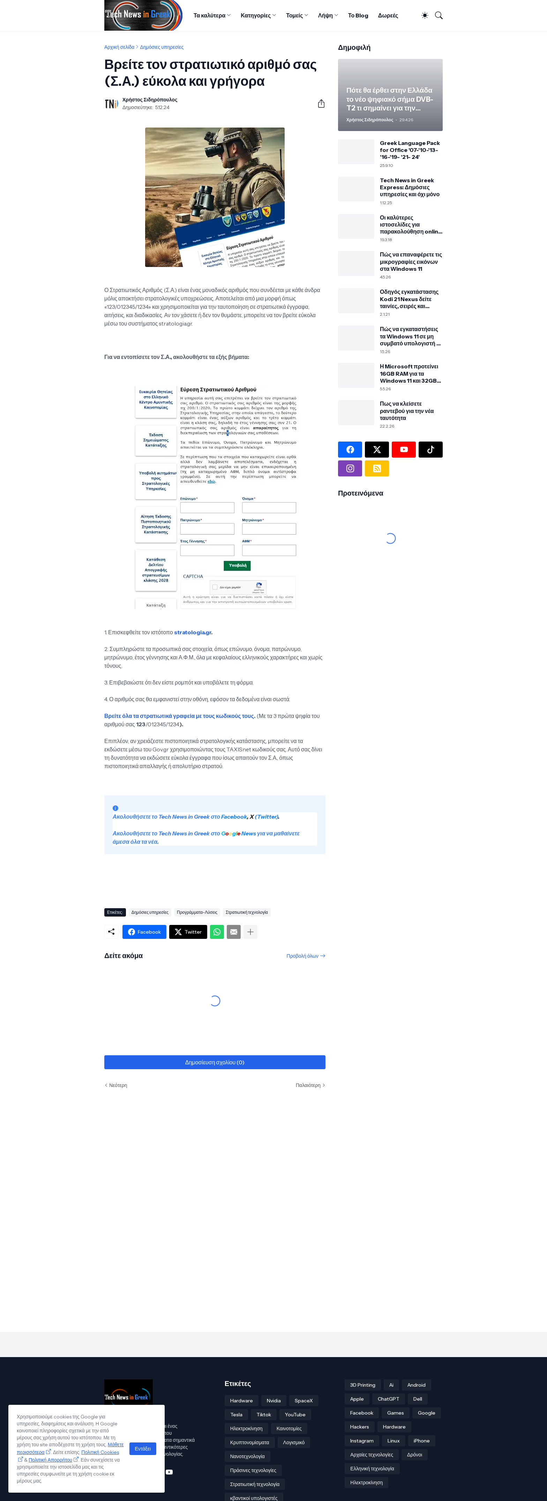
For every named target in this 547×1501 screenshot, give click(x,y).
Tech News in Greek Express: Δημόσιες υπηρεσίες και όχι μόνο (410, 187)
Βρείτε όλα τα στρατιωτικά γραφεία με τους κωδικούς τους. (179, 715)
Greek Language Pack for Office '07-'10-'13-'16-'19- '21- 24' (410, 150)
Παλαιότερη (308, 1085)
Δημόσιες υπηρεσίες (161, 47)
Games (395, 1413)
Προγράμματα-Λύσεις (197, 912)
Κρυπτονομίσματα (249, 1442)
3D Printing (362, 1385)
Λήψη (325, 15)
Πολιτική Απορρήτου (50, 1460)
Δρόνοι (414, 1455)
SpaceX (304, 1400)
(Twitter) (266, 816)
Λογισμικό (294, 1442)
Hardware (241, 1400)
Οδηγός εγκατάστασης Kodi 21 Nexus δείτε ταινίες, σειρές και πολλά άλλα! (409, 298)
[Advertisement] (231, 878)
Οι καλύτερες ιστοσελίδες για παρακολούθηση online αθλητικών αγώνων (411, 224)
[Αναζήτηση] (436, 15)
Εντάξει (143, 1449)
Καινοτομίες (289, 1428)
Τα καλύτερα (209, 15)
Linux (394, 1441)
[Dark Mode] (421, 15)
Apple (357, 1399)
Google (426, 1413)
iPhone (422, 1441)
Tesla (236, 1414)
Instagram (362, 1441)
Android (416, 1385)
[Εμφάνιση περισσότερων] (250, 932)
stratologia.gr (192, 632)
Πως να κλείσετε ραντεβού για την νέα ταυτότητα (407, 410)
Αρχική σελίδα (119, 47)
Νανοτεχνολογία (247, 1456)
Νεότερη (118, 1085)
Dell (417, 1399)
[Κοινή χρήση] (318, 103)
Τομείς (294, 15)
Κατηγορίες (256, 15)
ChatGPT (388, 1399)
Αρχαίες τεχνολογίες (371, 1455)
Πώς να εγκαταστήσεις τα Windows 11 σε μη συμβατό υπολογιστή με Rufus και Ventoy (411, 336)
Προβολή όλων (303, 956)
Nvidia (274, 1400)
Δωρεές (388, 15)
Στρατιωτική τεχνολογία (247, 912)
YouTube (295, 1414)
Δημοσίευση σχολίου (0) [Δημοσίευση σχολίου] (215, 1062)
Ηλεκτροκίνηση (246, 1428)
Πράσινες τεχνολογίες (253, 1470)
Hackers (359, 1427)
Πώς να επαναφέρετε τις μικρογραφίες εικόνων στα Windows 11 (411, 261)
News (248, 833)
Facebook (234, 816)
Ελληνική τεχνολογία (372, 1468)
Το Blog (358, 15)
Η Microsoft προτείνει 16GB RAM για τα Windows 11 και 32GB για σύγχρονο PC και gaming (409, 373)
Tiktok (263, 1414)
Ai (391, 1385)
